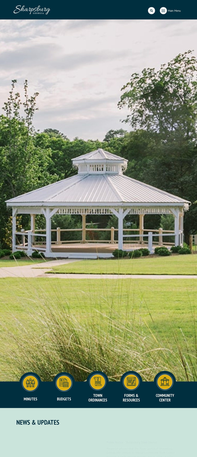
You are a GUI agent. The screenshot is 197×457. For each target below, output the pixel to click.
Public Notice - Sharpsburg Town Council (132, 442)
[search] (151, 10)
